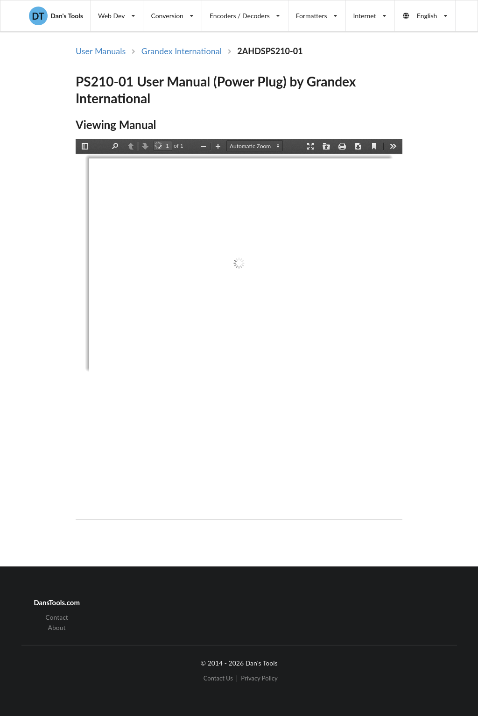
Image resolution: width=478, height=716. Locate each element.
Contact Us (218, 678)
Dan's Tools (56, 16)
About (57, 627)
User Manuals (101, 51)
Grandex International (181, 51)
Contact (56, 617)
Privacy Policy (259, 678)
